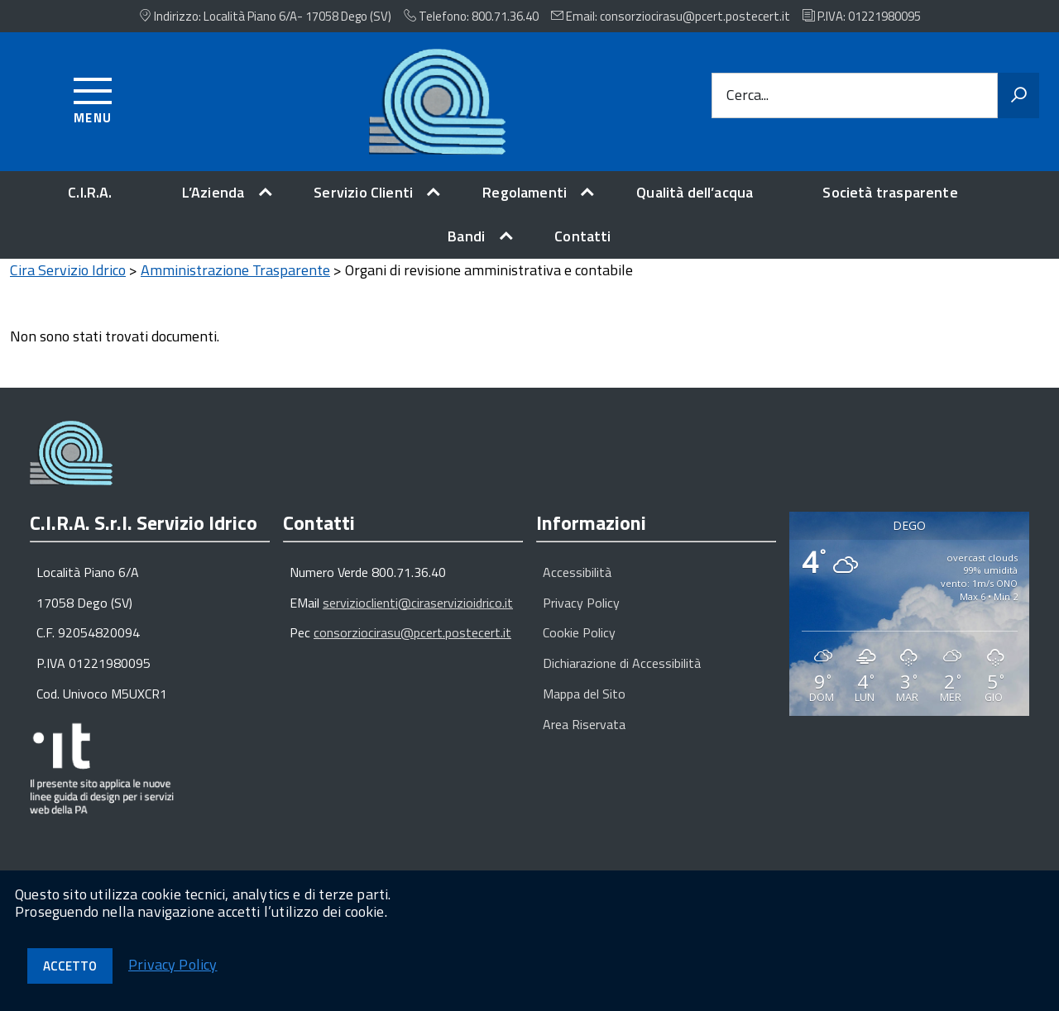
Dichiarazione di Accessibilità (622, 676)
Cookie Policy (579, 646)
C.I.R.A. (90, 192)
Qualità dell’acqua (694, 192)
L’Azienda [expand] (213, 192)
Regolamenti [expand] (524, 192)
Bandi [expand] (466, 236)
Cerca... (747, 95)
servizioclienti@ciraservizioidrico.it (418, 616)
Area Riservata (584, 737)
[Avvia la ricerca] (1018, 96)
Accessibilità (577, 585)
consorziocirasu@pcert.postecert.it (412, 646)
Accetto (70, 965)
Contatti (582, 236)
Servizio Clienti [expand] (363, 192)
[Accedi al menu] (93, 98)
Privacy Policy (581, 616)
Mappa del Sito (584, 707)
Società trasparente (889, 192)
